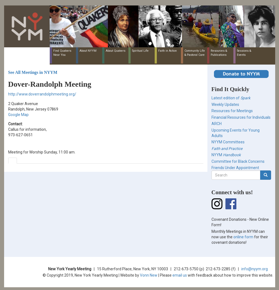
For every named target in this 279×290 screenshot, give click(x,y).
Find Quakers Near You (62, 53)
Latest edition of (231, 98)
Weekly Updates (225, 104)
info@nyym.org (254, 269)
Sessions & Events (244, 53)
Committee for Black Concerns (238, 161)
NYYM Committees (228, 142)
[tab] (12, 161)
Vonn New (148, 275)
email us (179, 275)
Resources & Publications (219, 53)
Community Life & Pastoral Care (194, 53)
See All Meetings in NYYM (32, 72)
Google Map (18, 114)
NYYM (226, 155)
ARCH (217, 123)
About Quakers (115, 51)
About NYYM (88, 51)
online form (243, 237)
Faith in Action (167, 51)
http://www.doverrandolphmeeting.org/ (42, 94)
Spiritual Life (140, 51)
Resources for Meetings (232, 111)
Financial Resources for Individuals (241, 117)
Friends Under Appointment (235, 168)
